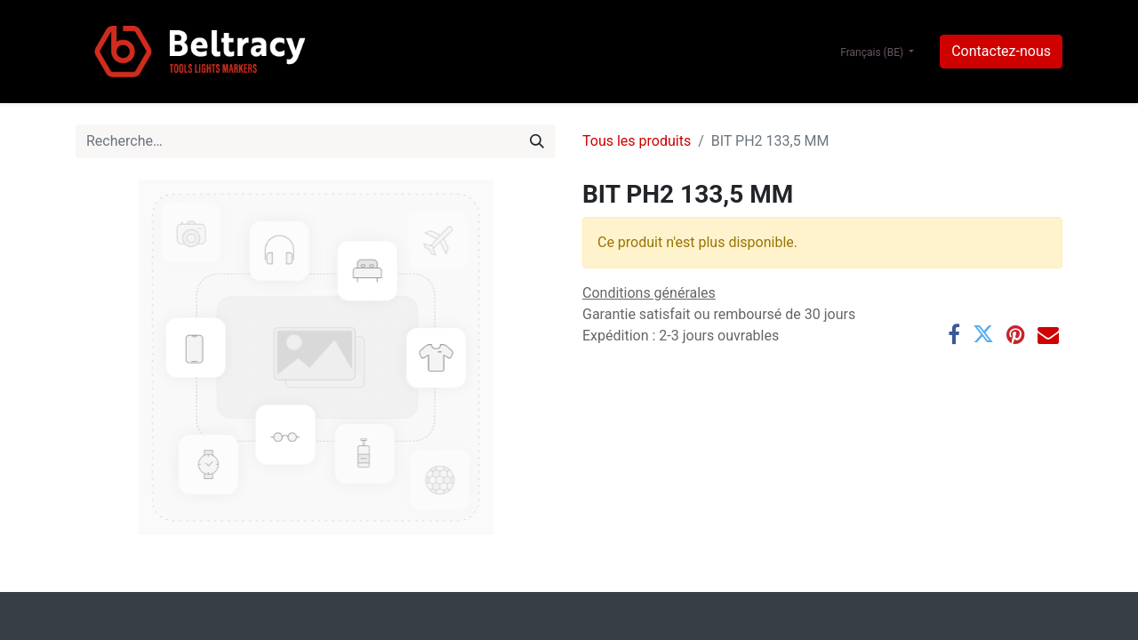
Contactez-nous (1001, 51)
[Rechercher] (537, 141)
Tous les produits (636, 140)
